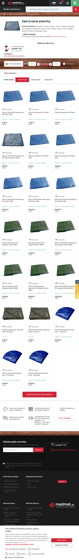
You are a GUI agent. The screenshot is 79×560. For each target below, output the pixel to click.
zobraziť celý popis (29, 34)
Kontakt (62, 481)
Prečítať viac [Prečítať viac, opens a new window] (22, 542)
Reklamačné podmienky (12, 487)
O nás (29, 484)
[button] (27, 544)
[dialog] (39, 543)
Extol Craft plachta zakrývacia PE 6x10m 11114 (13, 200)
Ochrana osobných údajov (10, 491)
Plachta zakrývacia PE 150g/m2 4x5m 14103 (36, 244)
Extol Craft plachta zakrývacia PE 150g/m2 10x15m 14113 (65, 287)
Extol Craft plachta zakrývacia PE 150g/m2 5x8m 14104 (65, 244)
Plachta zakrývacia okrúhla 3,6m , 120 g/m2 (11, 374)
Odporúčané (22, 80)
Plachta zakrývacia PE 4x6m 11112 (38, 157)
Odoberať (38, 450)
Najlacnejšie (35, 80)
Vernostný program (11, 481)
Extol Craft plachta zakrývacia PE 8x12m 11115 (39, 200)
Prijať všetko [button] (61, 540)
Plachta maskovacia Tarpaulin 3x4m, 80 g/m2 (39, 331)
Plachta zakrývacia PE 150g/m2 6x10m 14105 (10, 287)
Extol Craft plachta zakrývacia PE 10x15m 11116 (65, 200)
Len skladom (70, 64)
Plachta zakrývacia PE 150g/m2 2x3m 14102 (10, 244)
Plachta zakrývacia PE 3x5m (65, 112)
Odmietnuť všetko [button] (61, 545)
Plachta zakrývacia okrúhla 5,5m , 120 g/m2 (38, 374)
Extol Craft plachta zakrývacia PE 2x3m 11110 (13, 113)
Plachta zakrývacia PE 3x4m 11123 (38, 113)
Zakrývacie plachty (59, 36)
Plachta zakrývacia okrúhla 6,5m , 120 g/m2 (64, 331)
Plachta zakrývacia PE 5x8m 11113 (65, 157)
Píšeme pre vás (31, 487)
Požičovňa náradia (33, 481)
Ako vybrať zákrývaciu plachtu (14, 56)
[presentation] (18, 457)
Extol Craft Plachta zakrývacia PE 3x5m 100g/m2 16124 (13, 157)
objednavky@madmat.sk (65, 450)
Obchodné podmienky (11, 484)
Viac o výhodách (65, 418)
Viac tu (12, 467)
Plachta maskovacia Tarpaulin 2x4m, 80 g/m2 (12, 331)
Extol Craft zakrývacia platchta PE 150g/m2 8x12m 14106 (38, 288)
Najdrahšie (49, 80)
